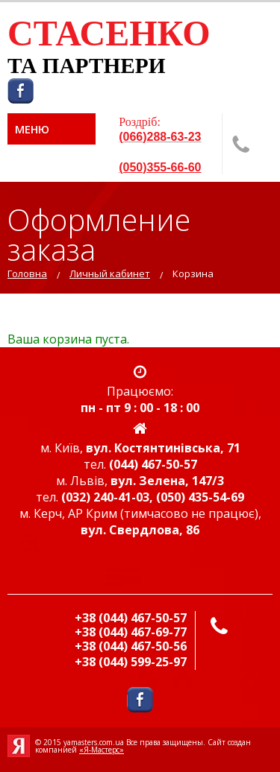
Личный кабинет (109, 273)
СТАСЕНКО (109, 33)
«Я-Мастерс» (101, 749)
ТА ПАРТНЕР (78, 65)
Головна (27, 273)
